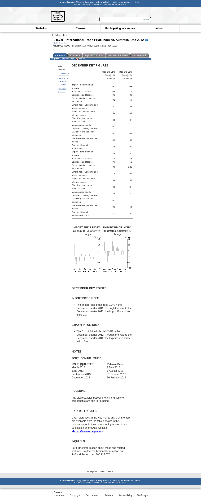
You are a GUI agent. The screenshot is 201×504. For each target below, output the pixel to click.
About (159, 28)
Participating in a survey (120, 28)
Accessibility (125, 495)
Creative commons (58, 494)
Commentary (63, 74)
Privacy (109, 495)
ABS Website (120, 4)
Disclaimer (92, 495)
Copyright (75, 495)
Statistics (41, 28)
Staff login (142, 495)
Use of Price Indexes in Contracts (63, 81)
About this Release (62, 90)
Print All (80, 59)
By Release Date (59, 35)
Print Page (68, 59)
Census (80, 28)
